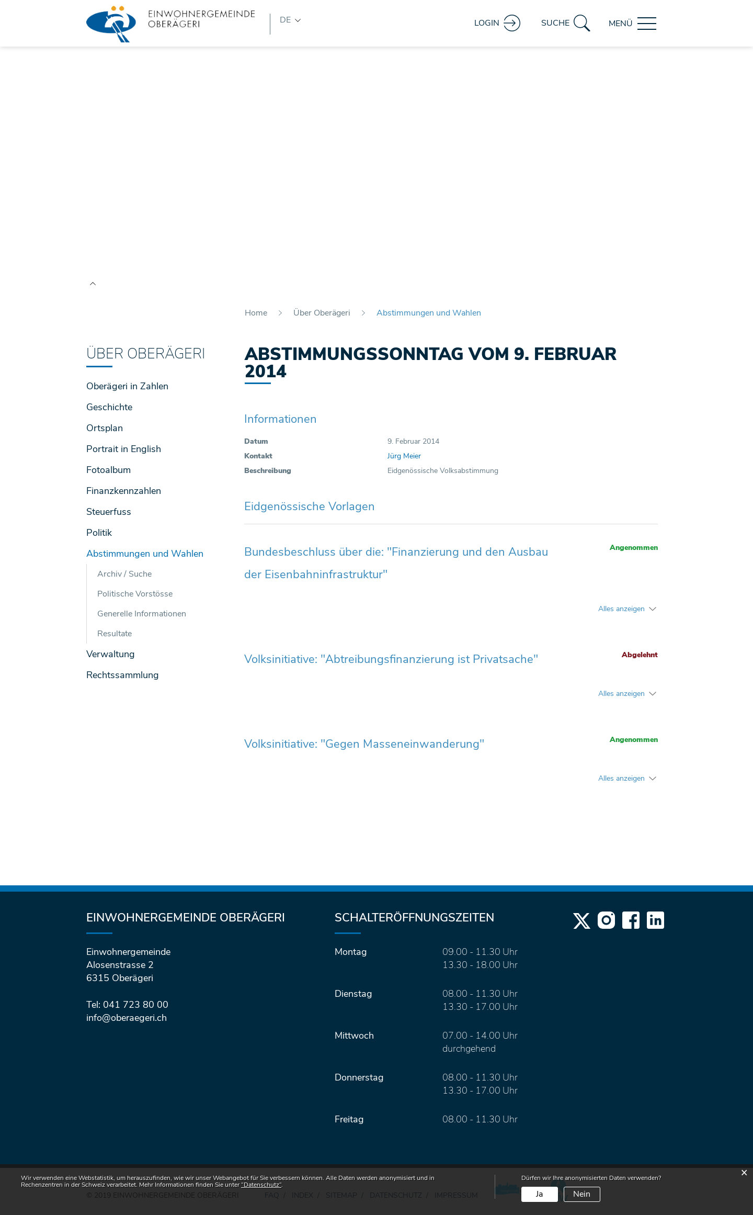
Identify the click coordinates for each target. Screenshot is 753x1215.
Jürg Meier (404, 456)
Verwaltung (110, 654)
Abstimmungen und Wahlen (153, 552)
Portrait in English (123, 449)
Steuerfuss (108, 511)
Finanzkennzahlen (123, 491)
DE (285, 20)
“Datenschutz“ (261, 1184)
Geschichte (109, 407)
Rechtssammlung (122, 675)
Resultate (114, 633)
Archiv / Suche (124, 574)
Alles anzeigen (621, 609)
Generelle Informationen (141, 614)
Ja (539, 1194)
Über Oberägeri (145, 354)
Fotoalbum (108, 470)
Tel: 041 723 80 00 (127, 1004)
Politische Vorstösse (135, 594)
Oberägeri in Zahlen (127, 386)
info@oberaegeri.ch (126, 1017)
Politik (99, 532)
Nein (581, 1194)
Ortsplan (104, 428)
